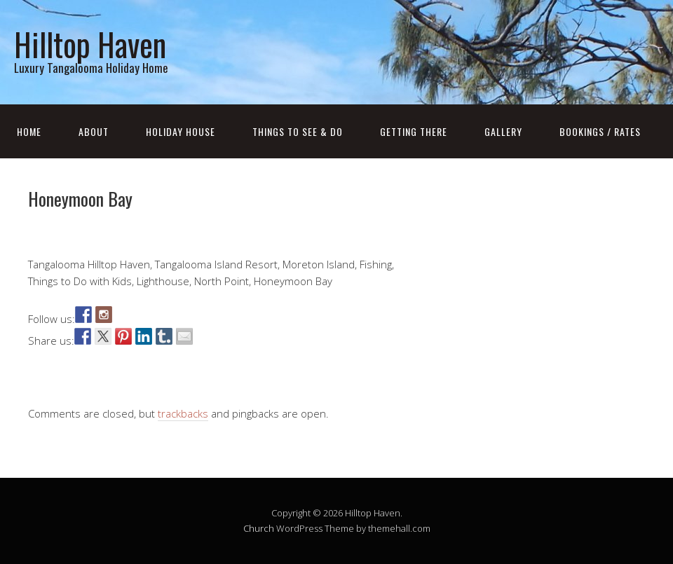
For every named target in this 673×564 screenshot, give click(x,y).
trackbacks (183, 413)
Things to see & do (297, 131)
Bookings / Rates (600, 131)
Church (258, 528)
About (94, 131)
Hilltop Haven (90, 43)
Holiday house (180, 131)
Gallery (503, 131)
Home (29, 131)
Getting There (413, 131)
